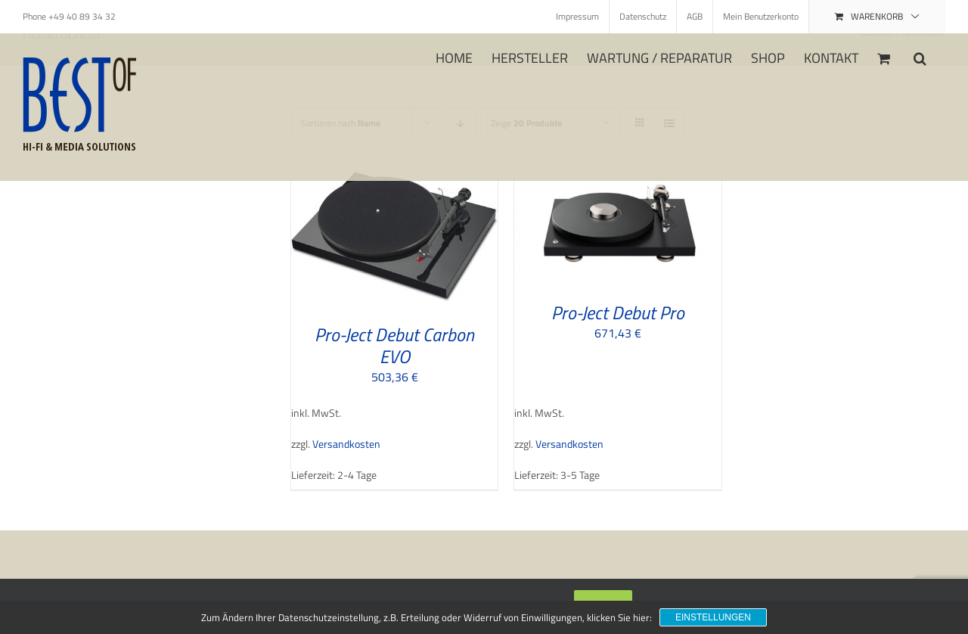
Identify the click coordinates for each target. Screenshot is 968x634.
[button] (920, 56)
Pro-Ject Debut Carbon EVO (394, 345)
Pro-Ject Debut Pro (617, 312)
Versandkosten (346, 444)
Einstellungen (713, 617)
